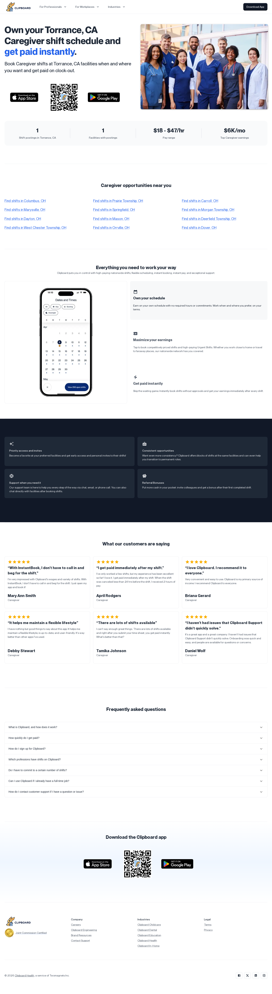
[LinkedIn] (255, 975)
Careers (76, 924)
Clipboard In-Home (148, 945)
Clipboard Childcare (149, 924)
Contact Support (80, 940)
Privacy (208, 929)
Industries (117, 7)
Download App (255, 6)
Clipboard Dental (147, 929)
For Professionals (53, 7)
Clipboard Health (147, 940)
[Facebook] (239, 975)
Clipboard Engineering (84, 929)
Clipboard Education (149, 935)
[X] (247, 975)
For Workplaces (87, 7)
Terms (207, 924)
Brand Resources (81, 935)
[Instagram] (264, 975)
